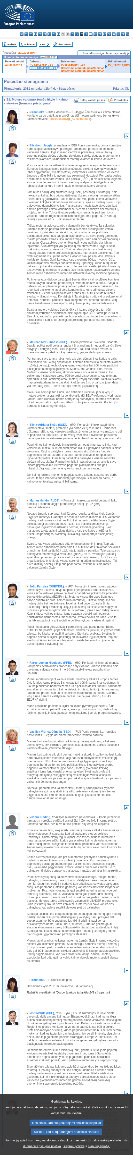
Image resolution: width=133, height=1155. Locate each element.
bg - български (21, 34)
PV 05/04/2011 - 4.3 (73, 65)
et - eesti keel (45, 34)
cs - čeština (31, 34)
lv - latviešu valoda (77, 34)
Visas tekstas (64, 44)
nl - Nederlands (95, 34)
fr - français (58, 34)
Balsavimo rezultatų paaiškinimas (82, 68)
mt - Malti (91, 34)
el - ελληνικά (49, 34)
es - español (26, 34)
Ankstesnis (29, 44)
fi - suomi (123, 34)
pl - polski (100, 34)
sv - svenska (127, 34)
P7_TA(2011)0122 (119, 65)
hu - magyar (86, 34)
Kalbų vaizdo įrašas (92, 100)
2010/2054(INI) (27, 52)
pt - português (104, 34)
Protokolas (121, 100)
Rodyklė (12, 44)
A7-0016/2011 (13, 65)
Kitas (42, 44)
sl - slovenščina (118, 34)
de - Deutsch (40, 34)
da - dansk (35, 34)
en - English (54, 34)
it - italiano (72, 34)
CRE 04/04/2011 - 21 (43, 68)
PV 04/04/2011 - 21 (41, 65)
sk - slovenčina (114, 34)
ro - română (109, 34)
